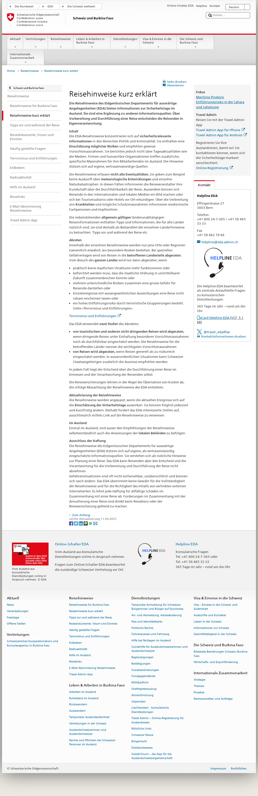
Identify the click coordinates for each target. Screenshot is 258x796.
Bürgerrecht (139, 741)
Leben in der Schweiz (208, 621)
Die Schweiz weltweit (81, 6)
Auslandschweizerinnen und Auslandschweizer (87, 732)
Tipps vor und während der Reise (90, 617)
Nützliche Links (141, 729)
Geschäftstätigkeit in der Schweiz (215, 634)
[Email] (95, 523)
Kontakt (202, 185)
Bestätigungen (140, 663)
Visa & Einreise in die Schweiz (158, 43)
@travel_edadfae (217, 332)
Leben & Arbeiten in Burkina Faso (92, 43)
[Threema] (86, 523)
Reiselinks (75, 662)
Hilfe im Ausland (80, 655)
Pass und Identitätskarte (146, 621)
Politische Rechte (142, 628)
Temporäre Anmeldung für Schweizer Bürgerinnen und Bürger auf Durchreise (157, 607)
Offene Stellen (16, 624)
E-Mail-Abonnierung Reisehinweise (92, 668)
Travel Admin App (81, 674)
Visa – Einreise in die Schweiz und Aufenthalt (215, 607)
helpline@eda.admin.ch (220, 242)
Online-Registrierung (214, 168)
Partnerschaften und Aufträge (213, 698)
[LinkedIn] (81, 523)
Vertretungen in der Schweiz (88, 723)
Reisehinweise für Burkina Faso (89, 604)
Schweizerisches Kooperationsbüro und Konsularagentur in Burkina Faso (32, 643)
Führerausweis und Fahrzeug (150, 634)
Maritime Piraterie (210, 97)
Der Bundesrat (24, 6)
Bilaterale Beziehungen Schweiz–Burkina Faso (220, 654)
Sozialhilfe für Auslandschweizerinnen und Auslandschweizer (159, 649)
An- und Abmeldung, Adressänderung (156, 615)
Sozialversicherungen (145, 670)
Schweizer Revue (142, 735)
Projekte (199, 692)
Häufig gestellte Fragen (84, 630)
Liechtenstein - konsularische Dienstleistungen (150, 710)
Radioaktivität (78, 649)
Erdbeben (75, 642)
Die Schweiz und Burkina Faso (195, 43)
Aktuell (15, 43)
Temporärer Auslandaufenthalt (89, 717)
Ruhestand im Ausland (84, 698)
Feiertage (13, 617)
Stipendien (138, 701)
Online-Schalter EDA (72, 544)
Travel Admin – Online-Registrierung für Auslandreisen (157, 720)
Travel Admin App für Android (221, 135)
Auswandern (77, 711)
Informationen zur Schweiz (211, 628)
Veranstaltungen (17, 611)
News (10, 604)
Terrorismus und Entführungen (95, 316)
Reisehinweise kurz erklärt (86, 611)
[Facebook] (71, 523)
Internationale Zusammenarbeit (25, 58)
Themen (199, 686)
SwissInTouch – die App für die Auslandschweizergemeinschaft (151, 756)
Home (11, 71)
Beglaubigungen (142, 657)
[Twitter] (76, 523)
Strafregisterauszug (144, 689)
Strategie (199, 680)
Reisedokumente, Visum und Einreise (93, 624)
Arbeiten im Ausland (82, 692)
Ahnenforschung (142, 695)
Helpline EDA (187, 544)
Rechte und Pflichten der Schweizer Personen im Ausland (92, 742)
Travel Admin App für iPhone (220, 130)
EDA (50, 6)
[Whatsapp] (90, 523)
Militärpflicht (139, 682)
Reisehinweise (60, 43)
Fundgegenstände (143, 676)
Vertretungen (35, 43)
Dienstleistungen (125, 43)
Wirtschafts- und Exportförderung (216, 662)
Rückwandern (78, 704)
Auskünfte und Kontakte (210, 615)
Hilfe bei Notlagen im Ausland (151, 640)
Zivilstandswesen (142, 747)
